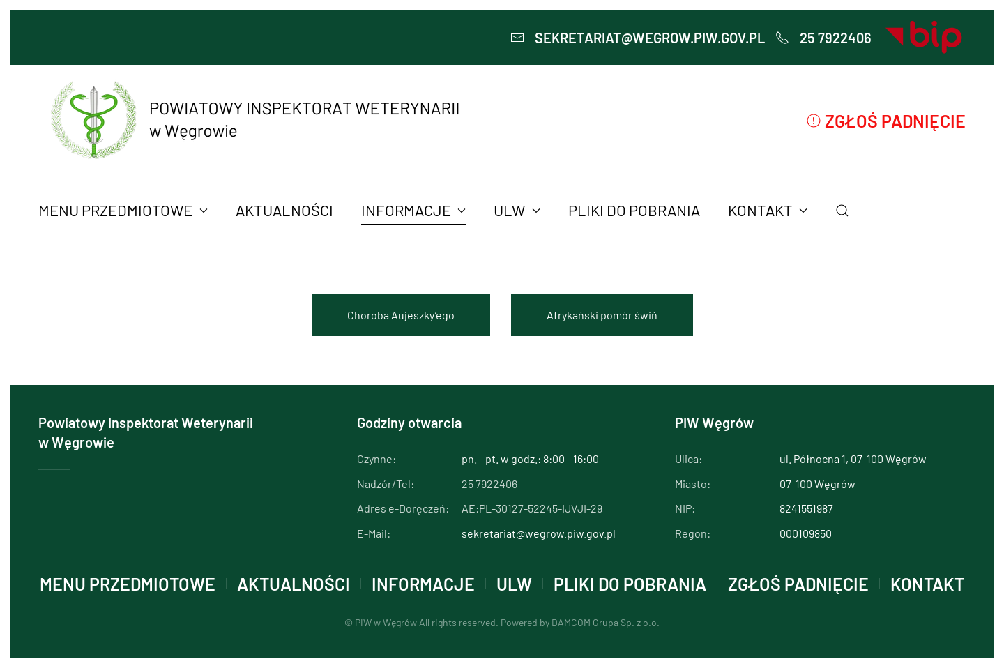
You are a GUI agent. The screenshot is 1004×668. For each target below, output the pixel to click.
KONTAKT (927, 583)
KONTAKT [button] (768, 210)
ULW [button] (517, 210)
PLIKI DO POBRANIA (634, 210)
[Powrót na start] (253, 120)
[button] (842, 210)
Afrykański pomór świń (602, 314)
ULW (514, 583)
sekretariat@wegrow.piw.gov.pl (637, 37)
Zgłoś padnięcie (886, 120)
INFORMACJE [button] (413, 210)
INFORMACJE (423, 583)
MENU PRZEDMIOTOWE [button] (123, 210)
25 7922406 (823, 37)
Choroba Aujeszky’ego (401, 314)
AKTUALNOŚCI (284, 210)
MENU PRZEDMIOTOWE (127, 583)
